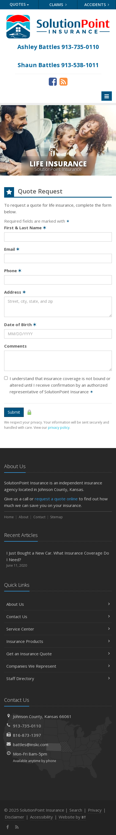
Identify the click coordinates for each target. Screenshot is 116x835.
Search (75, 810)
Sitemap (56, 517)
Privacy (95, 810)
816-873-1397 (27, 735)
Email (12, 249)
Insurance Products (58, 641)
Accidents (96, 4)
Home (9, 517)
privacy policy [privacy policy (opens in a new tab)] (58, 427)
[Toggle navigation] (106, 96)
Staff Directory (58, 678)
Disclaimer (14, 817)
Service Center (58, 629)
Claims (58, 4)
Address (15, 292)
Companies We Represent (58, 666)
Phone (12, 270)
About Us (58, 604)
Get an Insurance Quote (58, 653)
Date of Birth (20, 324)
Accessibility (41, 817)
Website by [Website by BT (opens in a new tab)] (72, 817)
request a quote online (56, 498)
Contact (39, 517)
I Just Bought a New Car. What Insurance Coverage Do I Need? (58, 559)
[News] (64, 81)
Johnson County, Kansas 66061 (42, 716)
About (23, 517)
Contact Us (58, 616)
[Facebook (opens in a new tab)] (53, 81)
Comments (15, 346)
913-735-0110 (27, 725)
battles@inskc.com (30, 744)
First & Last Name (25, 227)
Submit (14, 412)
